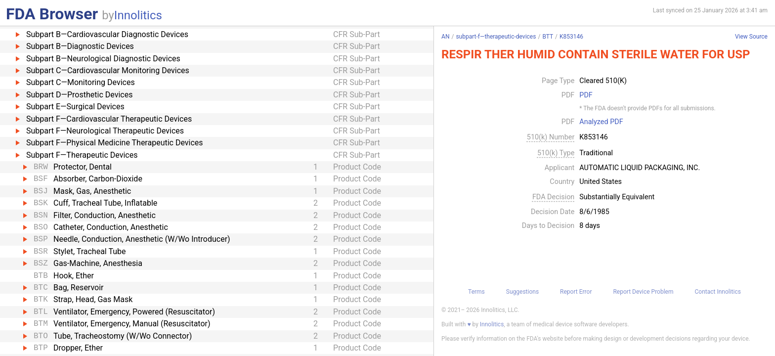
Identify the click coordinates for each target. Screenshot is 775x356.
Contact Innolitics (717, 291)
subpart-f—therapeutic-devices (496, 36)
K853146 (571, 36)
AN (445, 36)
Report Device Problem (643, 291)
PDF (585, 95)
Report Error (576, 291)
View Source (751, 37)
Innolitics (138, 15)
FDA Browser (52, 13)
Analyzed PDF (601, 122)
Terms (476, 291)
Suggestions (522, 291)
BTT (547, 36)
